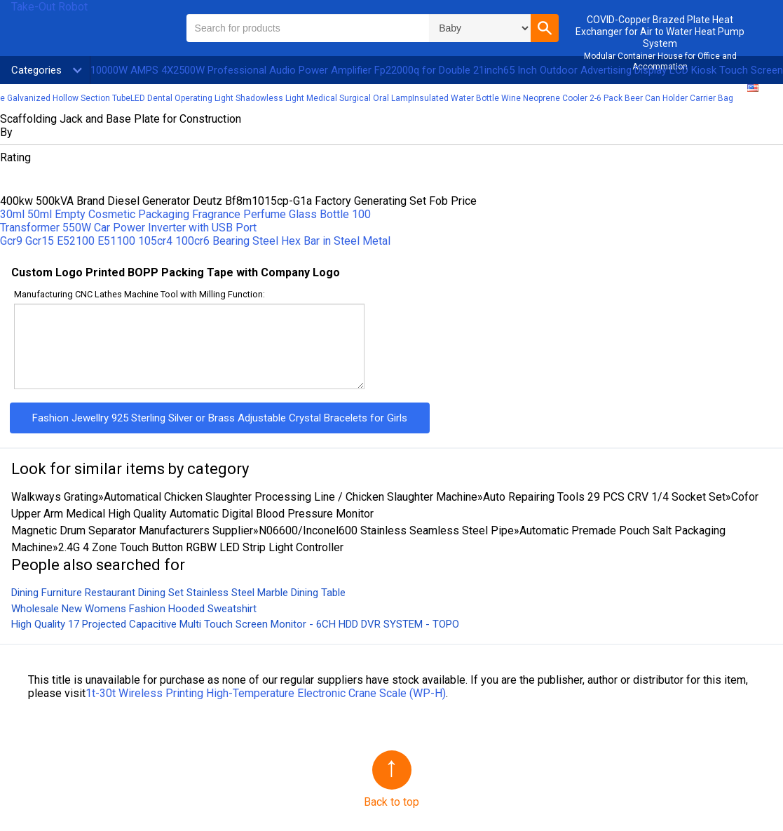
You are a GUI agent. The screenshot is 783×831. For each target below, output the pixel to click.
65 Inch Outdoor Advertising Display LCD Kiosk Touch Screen (643, 70)
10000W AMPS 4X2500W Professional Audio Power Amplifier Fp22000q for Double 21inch (296, 70)
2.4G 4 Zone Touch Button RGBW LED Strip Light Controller (200, 547)
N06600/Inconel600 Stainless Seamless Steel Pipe (386, 530)
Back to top (391, 802)
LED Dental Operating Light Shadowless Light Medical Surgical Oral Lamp (271, 98)
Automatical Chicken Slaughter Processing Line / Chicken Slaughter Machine (290, 497)
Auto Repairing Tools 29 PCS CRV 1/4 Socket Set (604, 497)
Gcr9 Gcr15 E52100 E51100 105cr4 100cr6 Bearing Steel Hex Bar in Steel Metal (195, 241)
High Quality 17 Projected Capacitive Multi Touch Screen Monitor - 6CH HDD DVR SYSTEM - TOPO (235, 624)
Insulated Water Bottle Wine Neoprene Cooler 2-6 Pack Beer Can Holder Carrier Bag (572, 98)
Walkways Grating (54, 497)
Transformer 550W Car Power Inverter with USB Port (128, 227)
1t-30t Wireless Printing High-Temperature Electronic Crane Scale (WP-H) (266, 693)
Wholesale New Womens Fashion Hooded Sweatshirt (134, 608)
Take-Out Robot (49, 6)
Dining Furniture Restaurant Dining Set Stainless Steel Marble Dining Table (178, 592)
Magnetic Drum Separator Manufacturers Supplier (132, 530)
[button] (545, 28)
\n (480, 28)
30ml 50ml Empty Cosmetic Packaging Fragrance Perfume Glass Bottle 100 (185, 214)
